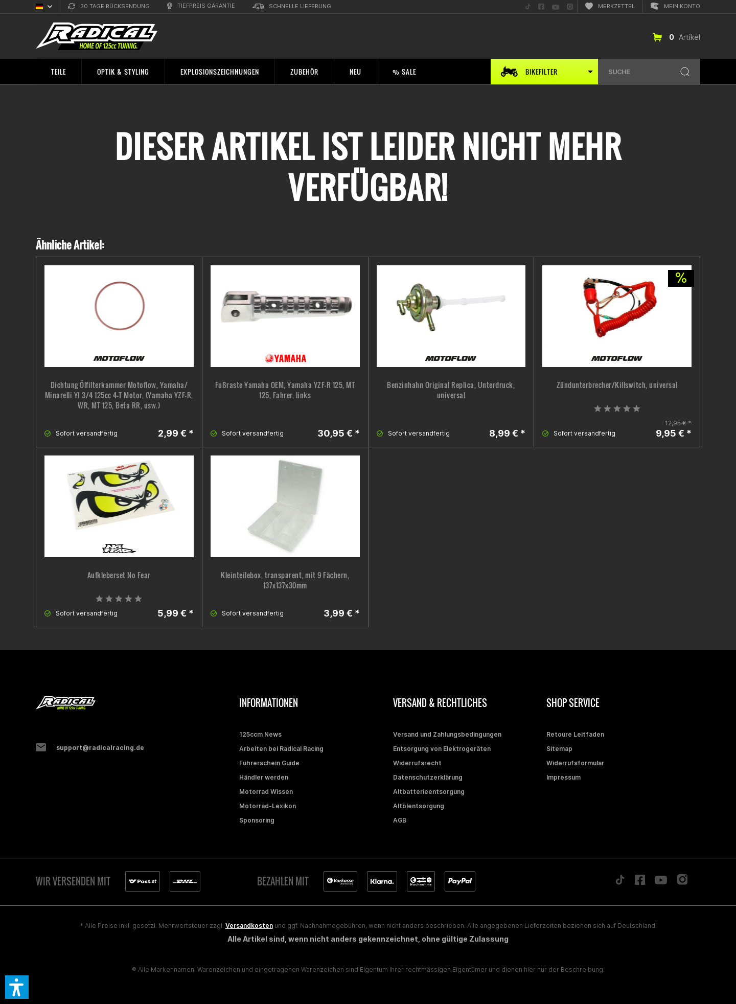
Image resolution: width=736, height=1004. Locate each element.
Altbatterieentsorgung (429, 791)
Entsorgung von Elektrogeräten (442, 748)
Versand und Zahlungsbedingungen (447, 734)
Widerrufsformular (575, 763)
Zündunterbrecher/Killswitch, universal (617, 385)
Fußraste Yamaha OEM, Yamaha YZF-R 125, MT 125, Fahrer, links (285, 390)
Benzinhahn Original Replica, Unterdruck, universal (451, 390)
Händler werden (263, 777)
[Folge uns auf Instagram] (570, 7)
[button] (17, 987)
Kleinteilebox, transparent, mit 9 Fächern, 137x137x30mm (285, 580)
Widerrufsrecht (417, 763)
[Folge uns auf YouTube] (555, 7)
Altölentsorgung (418, 806)
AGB (399, 820)
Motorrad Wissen (266, 791)
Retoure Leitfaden (575, 734)
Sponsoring (256, 820)
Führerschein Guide (269, 763)
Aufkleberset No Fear (119, 575)
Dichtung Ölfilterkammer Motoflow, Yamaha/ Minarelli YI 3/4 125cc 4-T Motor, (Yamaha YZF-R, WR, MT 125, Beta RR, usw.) (119, 395)
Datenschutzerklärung (428, 777)
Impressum (563, 777)
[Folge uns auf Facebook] (541, 7)
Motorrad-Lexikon (267, 806)
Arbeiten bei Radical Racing (281, 748)
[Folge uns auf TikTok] (528, 7)
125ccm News (260, 734)
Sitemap (559, 748)
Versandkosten (249, 925)
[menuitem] (108, 7)
